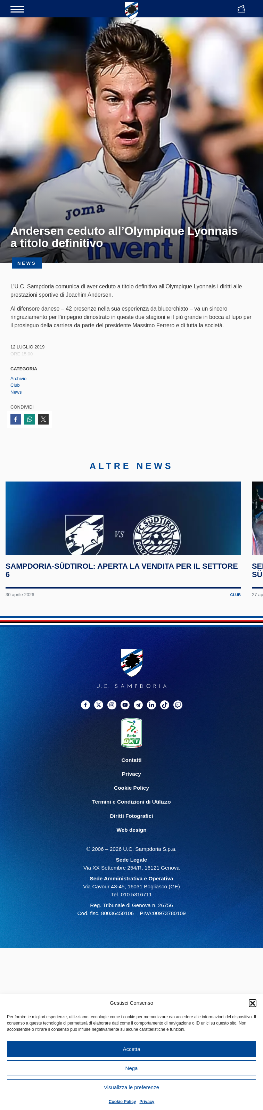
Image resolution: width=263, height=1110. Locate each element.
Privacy (147, 1101)
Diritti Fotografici (131, 863)
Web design (131, 877)
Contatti (131, 807)
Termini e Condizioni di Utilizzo (131, 849)
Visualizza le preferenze (131, 1087)
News (16, 392)
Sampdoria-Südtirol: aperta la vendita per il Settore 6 (107, 617)
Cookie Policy (122, 1101)
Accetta (131, 1049)
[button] (252, 1003)
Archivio (18, 378)
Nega (131, 1068)
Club (15, 385)
